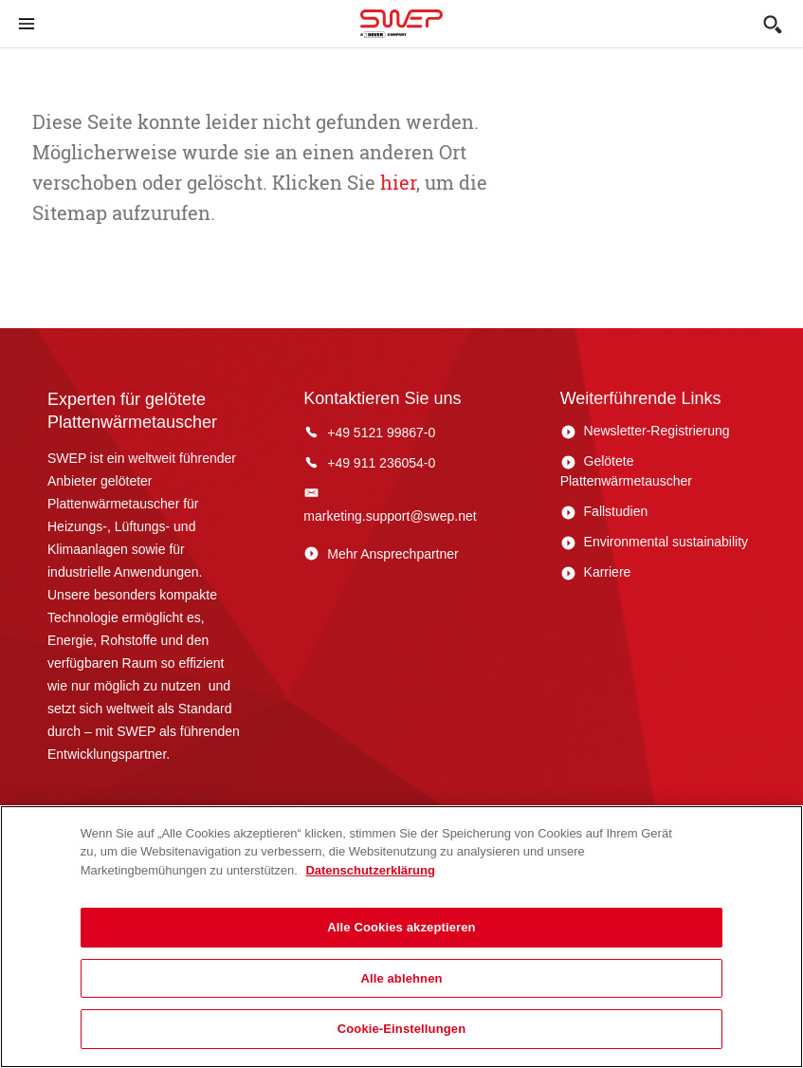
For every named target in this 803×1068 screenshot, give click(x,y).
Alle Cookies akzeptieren (401, 927)
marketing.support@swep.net (389, 516)
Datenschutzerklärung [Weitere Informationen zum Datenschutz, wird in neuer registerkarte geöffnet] (370, 870)
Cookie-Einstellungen (402, 1029)
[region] (401, 936)
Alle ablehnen (401, 978)
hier (395, 182)
